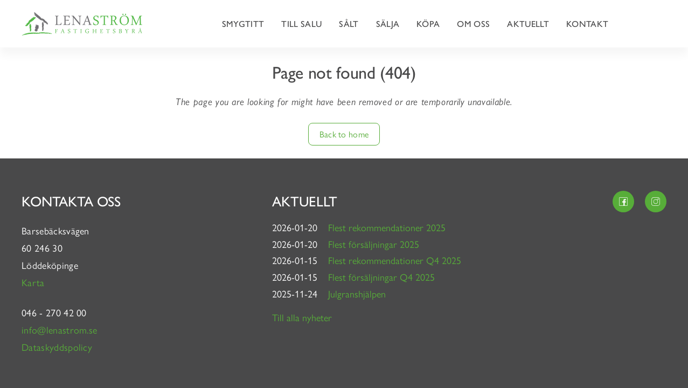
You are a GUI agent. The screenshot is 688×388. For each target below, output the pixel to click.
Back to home (344, 134)
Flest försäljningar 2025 (373, 244)
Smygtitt (243, 23)
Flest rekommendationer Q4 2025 (394, 260)
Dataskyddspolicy (57, 347)
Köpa (428, 23)
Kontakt (587, 23)
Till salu (301, 23)
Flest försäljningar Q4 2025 (381, 276)
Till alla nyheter (302, 317)
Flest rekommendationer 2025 (387, 227)
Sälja (388, 23)
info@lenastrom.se (59, 329)
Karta (34, 282)
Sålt (348, 23)
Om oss (473, 23)
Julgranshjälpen (357, 293)
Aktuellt (528, 23)
